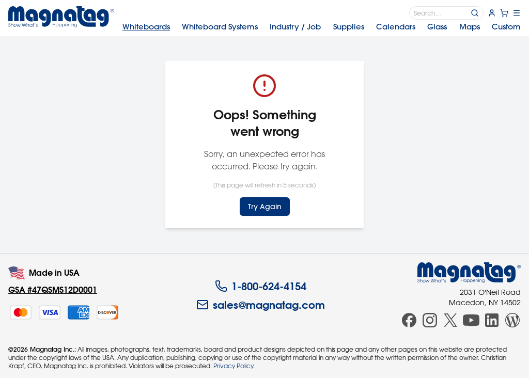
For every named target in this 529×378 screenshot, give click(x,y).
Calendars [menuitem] (395, 27)
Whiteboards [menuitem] (146, 27)
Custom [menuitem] (506, 27)
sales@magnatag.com (260, 304)
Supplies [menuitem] (348, 27)
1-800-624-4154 (260, 286)
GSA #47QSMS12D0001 (52, 289)
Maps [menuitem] (469, 27)
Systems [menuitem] (220, 27)
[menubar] (321, 27)
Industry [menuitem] (295, 27)
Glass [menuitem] (437, 27)
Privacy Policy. (234, 365)
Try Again (265, 206)
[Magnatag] (469, 272)
